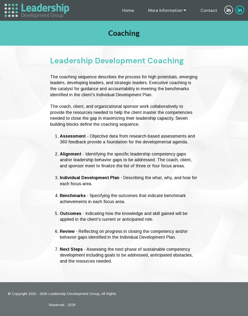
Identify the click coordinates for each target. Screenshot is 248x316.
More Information (165, 10)
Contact (209, 10)
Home (128, 10)
